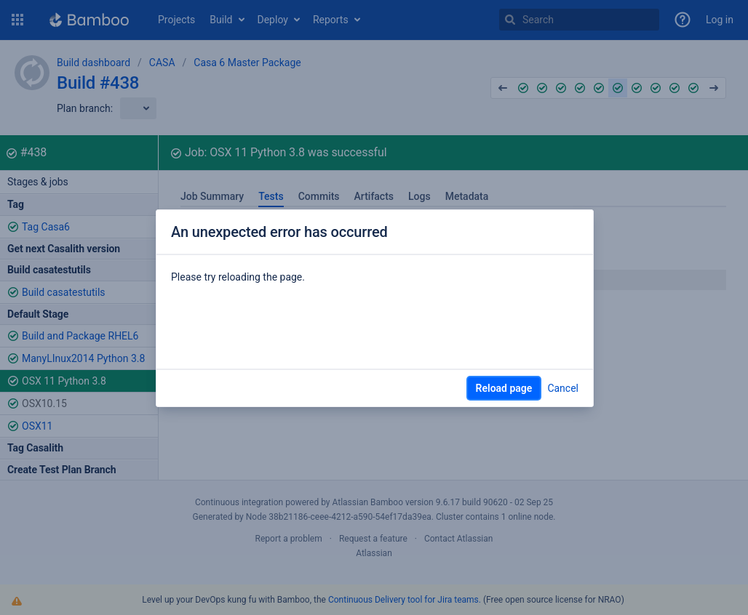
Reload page (504, 388)
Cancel (562, 388)
